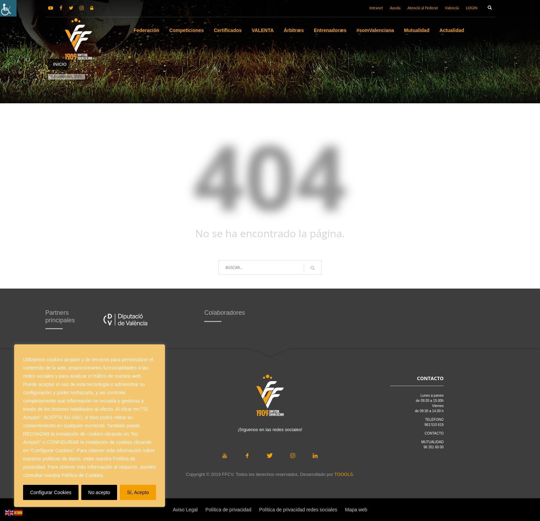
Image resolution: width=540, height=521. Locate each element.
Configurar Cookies (50, 492)
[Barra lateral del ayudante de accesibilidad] (8, 8)
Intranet (376, 8)
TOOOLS (343, 474)
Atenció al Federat (422, 8)
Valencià (452, 8)
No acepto (99, 492)
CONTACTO (434, 433)
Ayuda (395, 8)
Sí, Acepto (138, 492)
